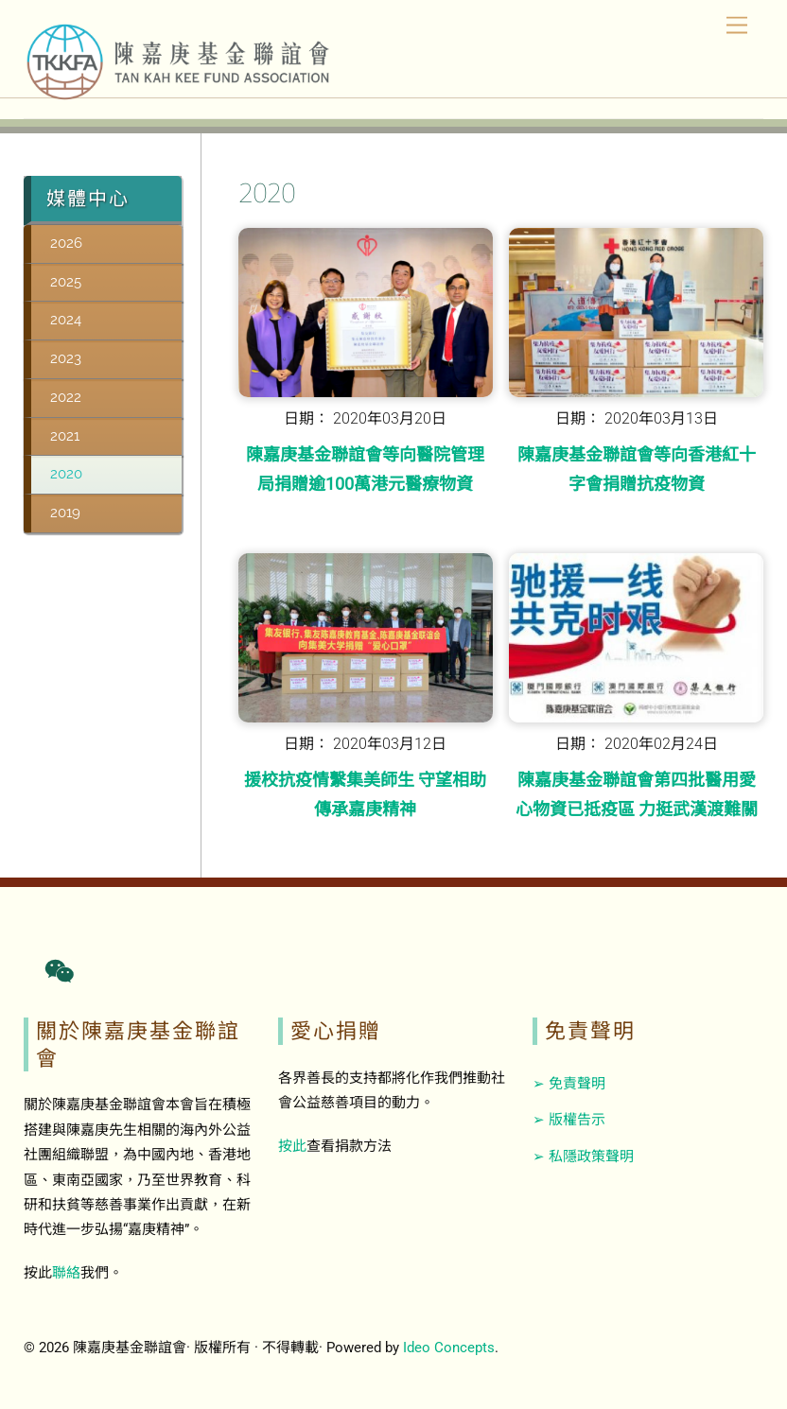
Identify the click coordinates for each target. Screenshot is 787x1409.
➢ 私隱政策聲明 (583, 1156)
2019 (65, 512)
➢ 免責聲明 (569, 1083)
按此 (292, 1146)
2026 (66, 243)
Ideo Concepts (449, 1347)
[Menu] (737, 26)
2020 (66, 473)
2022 (65, 397)
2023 (65, 358)
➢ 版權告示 (569, 1119)
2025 (65, 281)
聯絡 (66, 1272)
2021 (64, 435)
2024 (65, 319)
